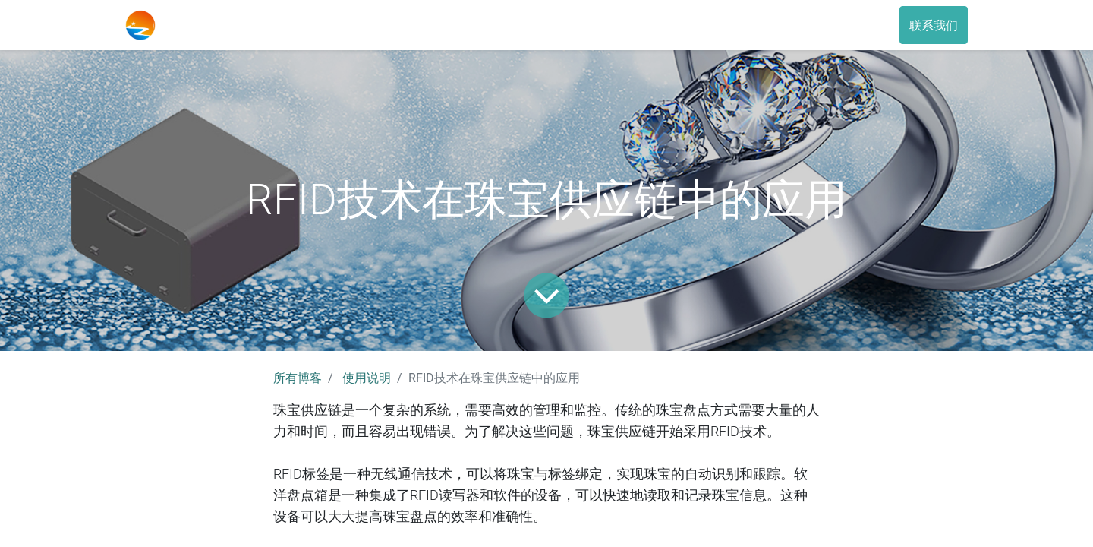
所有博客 (297, 378)
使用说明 (366, 378)
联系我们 (933, 25)
